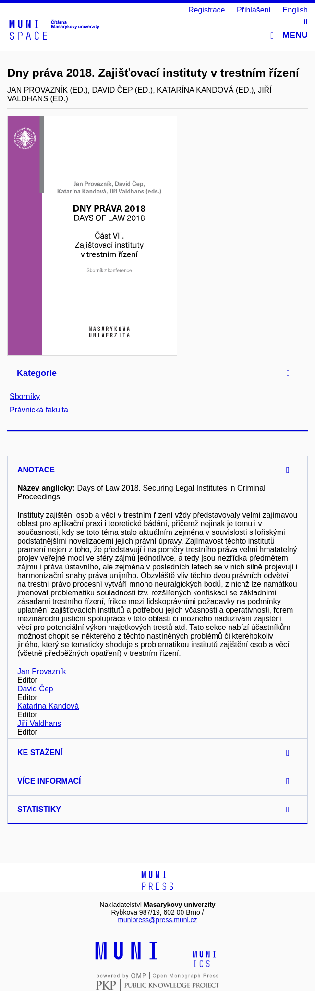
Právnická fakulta (39, 410)
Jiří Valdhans (39, 723)
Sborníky (25, 396)
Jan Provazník (41, 671)
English (295, 10)
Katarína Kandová (48, 706)
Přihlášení (254, 10)
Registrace (206, 10)
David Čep (35, 689)
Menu (289, 35)
